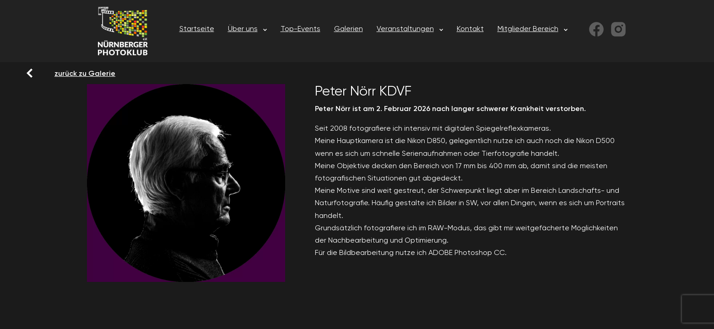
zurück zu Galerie (60, 73)
